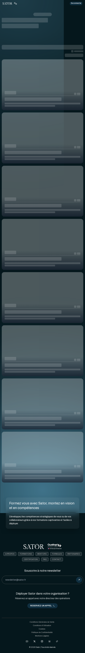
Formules (57, 554)
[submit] (79, 580)
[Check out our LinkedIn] (49, 641)
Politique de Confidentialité (42, 632)
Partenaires (73, 554)
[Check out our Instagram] (42, 641)
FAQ (45, 559)
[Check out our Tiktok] (57, 641)
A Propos (9, 554)
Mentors (42, 554)
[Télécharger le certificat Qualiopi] (54, 546)
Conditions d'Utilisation (42, 625)
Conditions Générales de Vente (42, 622)
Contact (56, 559)
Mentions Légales (42, 636)
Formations (26, 554)
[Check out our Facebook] (27, 641)
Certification (31, 559)
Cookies (42, 629)
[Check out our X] (34, 641)
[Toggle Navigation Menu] (15, 3)
